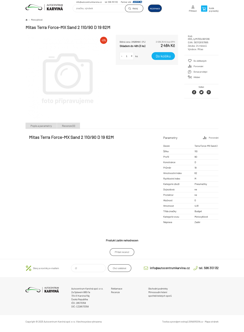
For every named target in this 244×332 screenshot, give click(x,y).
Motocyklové (36, 20)
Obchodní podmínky (158, 288)
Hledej (135, 8)
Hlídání (197, 77)
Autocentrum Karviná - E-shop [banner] (44, 7)
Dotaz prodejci (200, 71)
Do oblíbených (200, 60)
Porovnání (198, 66)
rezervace (155, 8)
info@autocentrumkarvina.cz (89, 2)
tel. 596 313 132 (111, 2)
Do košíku (163, 56)
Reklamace (116, 288)
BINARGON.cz (196, 321)
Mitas (200, 49)
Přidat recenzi (122, 251)
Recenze (115, 292)
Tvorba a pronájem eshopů (175, 321)
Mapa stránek (211, 321)
